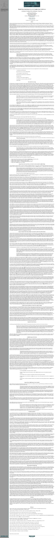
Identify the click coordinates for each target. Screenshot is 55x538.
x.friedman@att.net (32, 16)
